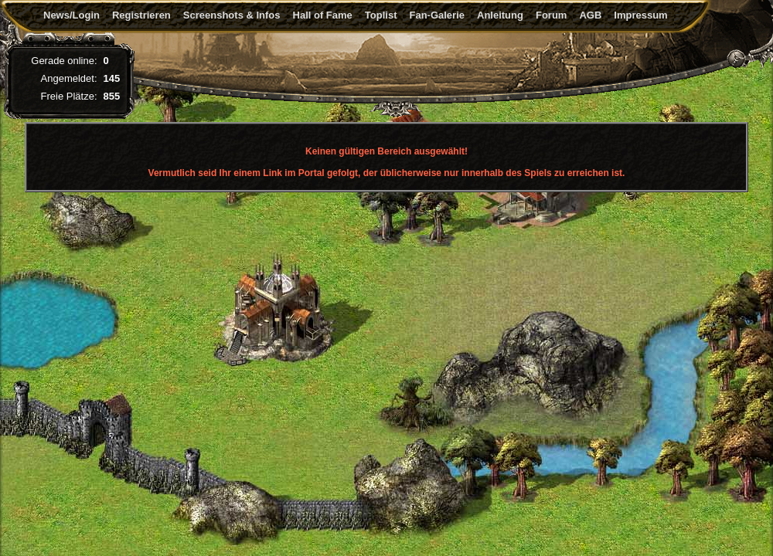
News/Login (71, 15)
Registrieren (141, 15)
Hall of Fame (322, 15)
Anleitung (500, 15)
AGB (590, 15)
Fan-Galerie (437, 15)
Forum (551, 15)
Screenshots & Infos (232, 15)
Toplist (381, 15)
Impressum (640, 15)
